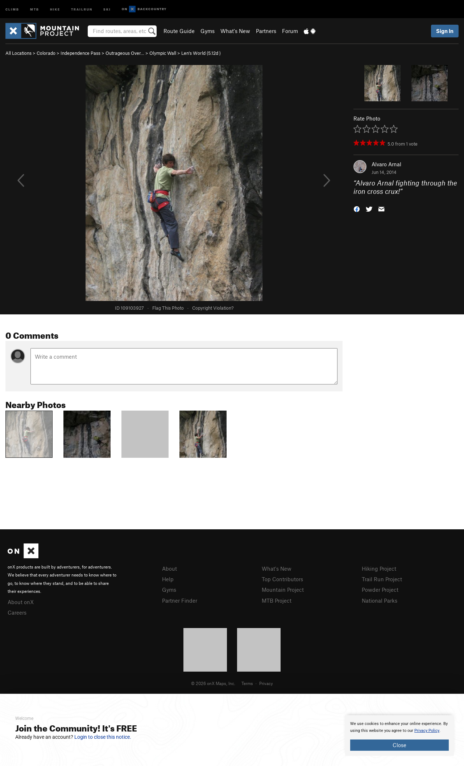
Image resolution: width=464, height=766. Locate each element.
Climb (12, 9)
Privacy (266, 683)
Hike (55, 9)
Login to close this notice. (102, 737)
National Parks (379, 600)
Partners (266, 31)
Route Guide (179, 31)
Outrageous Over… (124, 53)
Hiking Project (379, 568)
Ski (107, 9)
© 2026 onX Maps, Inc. (213, 683)
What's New (235, 31)
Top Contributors (282, 579)
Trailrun (81, 9)
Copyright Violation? (212, 308)
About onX (21, 602)
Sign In (444, 31)
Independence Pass (80, 53)
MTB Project (276, 600)
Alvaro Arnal (386, 164)
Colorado (46, 53)
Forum (290, 31)
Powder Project (380, 589)
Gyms (207, 31)
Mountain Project (283, 589)
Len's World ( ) (201, 53)
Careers (17, 612)
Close (399, 745)
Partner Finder (179, 600)
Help (168, 579)
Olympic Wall (162, 53)
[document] (399, 735)
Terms (247, 683)
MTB (34, 9)
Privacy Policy (426, 730)
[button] (356, 208)
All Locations (18, 53)
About (169, 568)
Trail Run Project (382, 579)
